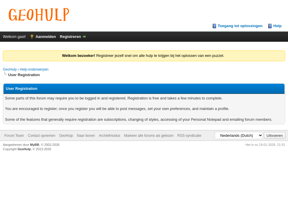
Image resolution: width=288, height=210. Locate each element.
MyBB (34, 144)
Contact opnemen (41, 136)
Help (277, 26)
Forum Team (14, 136)
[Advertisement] (144, 160)
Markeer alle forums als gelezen (148, 136)
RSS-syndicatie (189, 136)
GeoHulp (10, 69)
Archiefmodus (109, 136)
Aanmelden (45, 36)
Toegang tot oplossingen (240, 26)
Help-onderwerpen (34, 69)
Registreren (70, 36)
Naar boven (86, 136)
